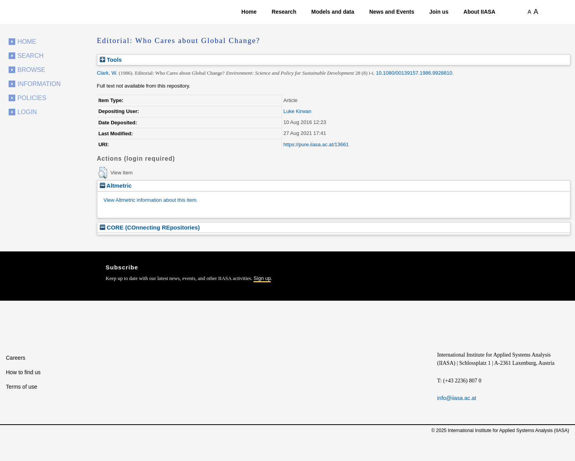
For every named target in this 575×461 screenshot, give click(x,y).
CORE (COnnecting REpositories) (150, 227)
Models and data (332, 12)
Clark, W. (107, 73)
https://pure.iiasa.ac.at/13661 (316, 144)
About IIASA (480, 12)
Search (31, 55)
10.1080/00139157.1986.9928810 (414, 73)
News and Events (391, 12)
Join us (438, 12)
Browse (31, 69)
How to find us (23, 372)
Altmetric (116, 185)
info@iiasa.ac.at (456, 398)
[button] (102, 173)
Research (283, 12)
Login (27, 112)
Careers (15, 358)
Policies (32, 98)
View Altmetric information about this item (150, 200)
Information (39, 84)
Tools (111, 59)
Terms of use (21, 387)
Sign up (262, 278)
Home (249, 12)
